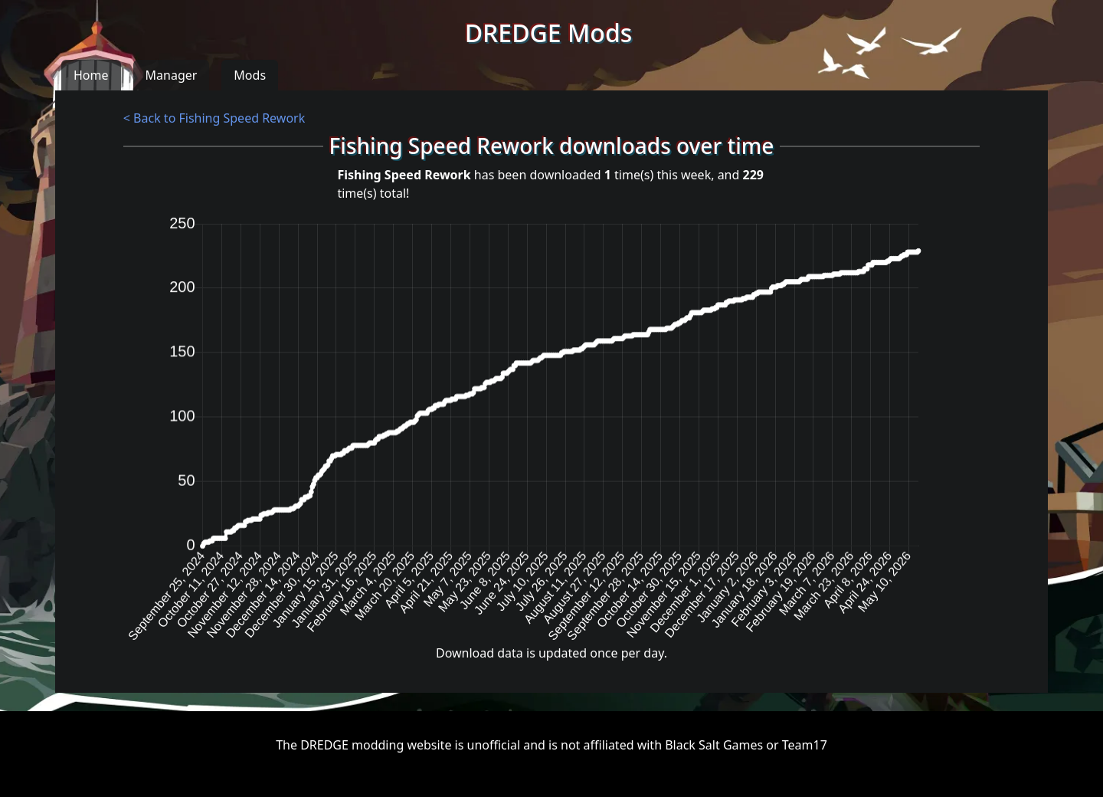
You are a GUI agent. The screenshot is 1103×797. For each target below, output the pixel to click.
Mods (250, 75)
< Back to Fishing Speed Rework (214, 118)
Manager (172, 75)
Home (91, 75)
